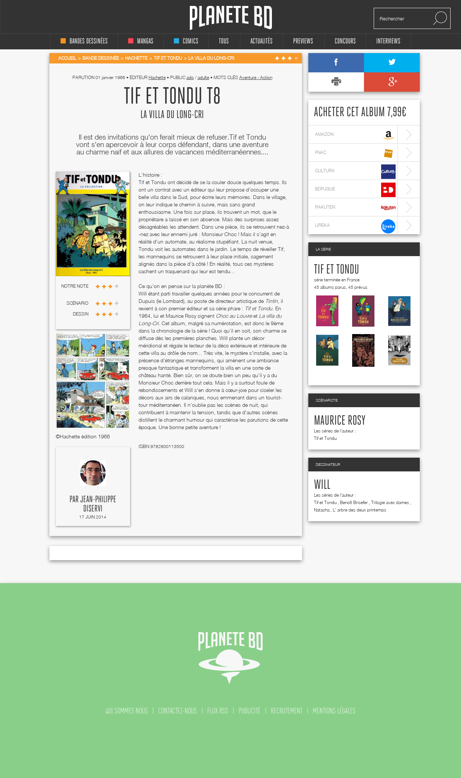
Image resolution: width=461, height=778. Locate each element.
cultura (355, 171)
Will (322, 485)
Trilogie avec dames (390, 502)
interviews (388, 41)
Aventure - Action (255, 77)
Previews (303, 41)
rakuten (355, 208)
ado (190, 77)
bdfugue (355, 190)
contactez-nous (177, 711)
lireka (355, 226)
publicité (249, 711)
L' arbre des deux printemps (359, 510)
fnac (355, 153)
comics (186, 41)
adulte (203, 77)
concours (345, 41)
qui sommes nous (126, 711)
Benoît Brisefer (354, 502)
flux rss (217, 711)
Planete (231, 18)
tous (224, 41)
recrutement (286, 711)
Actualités (261, 41)
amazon (355, 135)
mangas (140, 41)
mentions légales (334, 711)
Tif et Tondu (336, 270)
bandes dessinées (84, 41)
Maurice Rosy (340, 421)
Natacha (321, 510)
